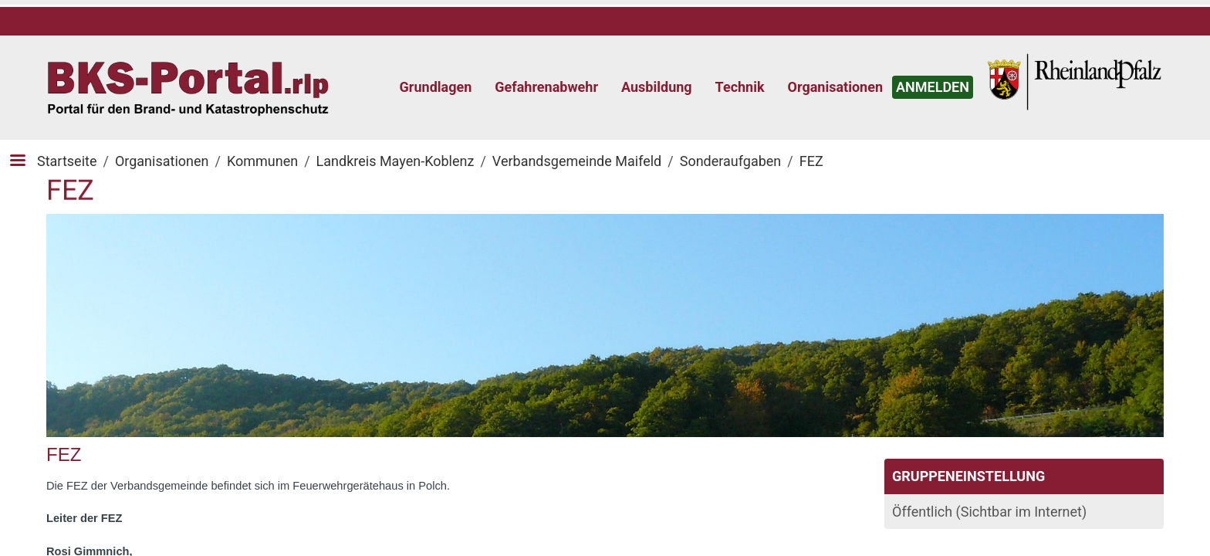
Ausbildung (656, 87)
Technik (740, 87)
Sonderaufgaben (731, 161)
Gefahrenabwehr (546, 87)
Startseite (66, 161)
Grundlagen (436, 87)
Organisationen (835, 87)
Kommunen (262, 161)
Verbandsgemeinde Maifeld (576, 161)
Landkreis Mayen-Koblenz (395, 161)
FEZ (811, 161)
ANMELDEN (932, 87)
